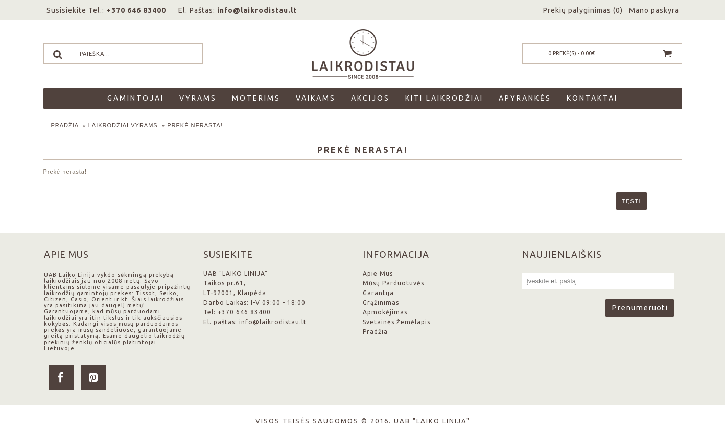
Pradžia (65, 125)
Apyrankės (525, 98)
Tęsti (631, 201)
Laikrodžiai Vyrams (123, 125)
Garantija (378, 292)
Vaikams (316, 98)
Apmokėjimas (385, 312)
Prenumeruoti (640, 307)
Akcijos (370, 98)
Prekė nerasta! (195, 125)
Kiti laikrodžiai (444, 98)
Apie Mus (378, 273)
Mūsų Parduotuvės (393, 283)
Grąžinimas (381, 302)
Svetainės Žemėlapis (396, 322)
